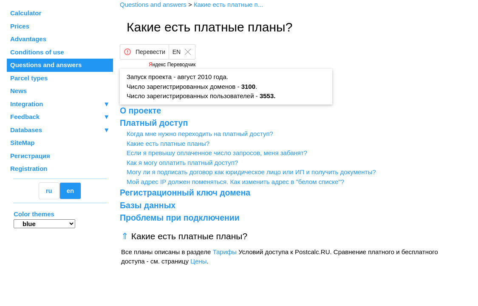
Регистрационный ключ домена (185, 192)
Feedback (60, 117)
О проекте (140, 110)
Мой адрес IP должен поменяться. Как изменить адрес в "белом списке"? (235, 181)
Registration (29, 168)
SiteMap (22, 142)
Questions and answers (46, 64)
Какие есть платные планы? (168, 143)
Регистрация (30, 155)
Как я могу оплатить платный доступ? (182, 162)
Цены (198, 261)
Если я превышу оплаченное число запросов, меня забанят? (217, 152)
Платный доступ (154, 123)
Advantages (28, 38)
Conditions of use (37, 52)
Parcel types (29, 78)
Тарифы (224, 251)
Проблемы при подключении (180, 217)
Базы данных (147, 205)
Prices (19, 26)
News (18, 90)
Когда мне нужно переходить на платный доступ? (200, 133)
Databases (26, 129)
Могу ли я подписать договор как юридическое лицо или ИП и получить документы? (251, 172)
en (70, 190)
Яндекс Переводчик (172, 65)
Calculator (25, 13)
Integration (60, 104)
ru (49, 190)
